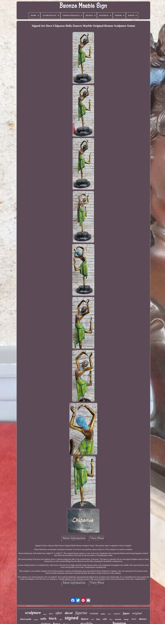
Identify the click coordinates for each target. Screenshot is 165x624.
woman (94, 613)
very (109, 614)
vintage (126, 619)
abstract (143, 619)
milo (43, 618)
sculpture (33, 612)
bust (98, 619)
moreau (118, 619)
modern (117, 613)
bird (92, 619)
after (58, 613)
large (111, 619)
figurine (81, 613)
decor (69, 613)
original (137, 613)
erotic (103, 614)
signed (71, 618)
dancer (85, 618)
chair (133, 619)
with (105, 619)
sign (60, 619)
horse (44, 614)
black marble (25, 619)
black (53, 618)
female (36, 619)
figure (126, 613)
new (51, 613)
